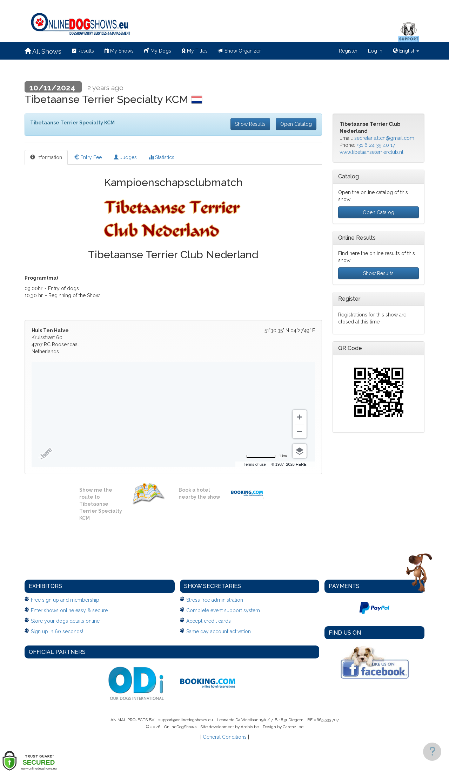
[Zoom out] (300, 431)
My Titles (195, 51)
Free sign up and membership (65, 600)
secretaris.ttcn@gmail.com (384, 138)
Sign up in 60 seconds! (57, 631)
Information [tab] (46, 157)
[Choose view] (300, 451)
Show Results (250, 124)
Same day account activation (218, 631)
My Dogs (157, 50)
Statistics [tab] (161, 157)
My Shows (119, 51)
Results (83, 51)
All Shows (43, 51)
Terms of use (255, 464)
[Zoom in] (300, 417)
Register (348, 51)
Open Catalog (296, 124)
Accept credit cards (208, 621)
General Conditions (225, 737)
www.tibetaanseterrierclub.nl (371, 152)
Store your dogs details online (65, 621)
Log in (375, 51)
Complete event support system (223, 610)
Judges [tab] (125, 157)
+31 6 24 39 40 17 (375, 145)
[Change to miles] (266, 456)
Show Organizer (239, 51)
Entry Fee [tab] (88, 157)
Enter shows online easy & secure (69, 610)
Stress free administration (214, 600)
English (406, 51)
